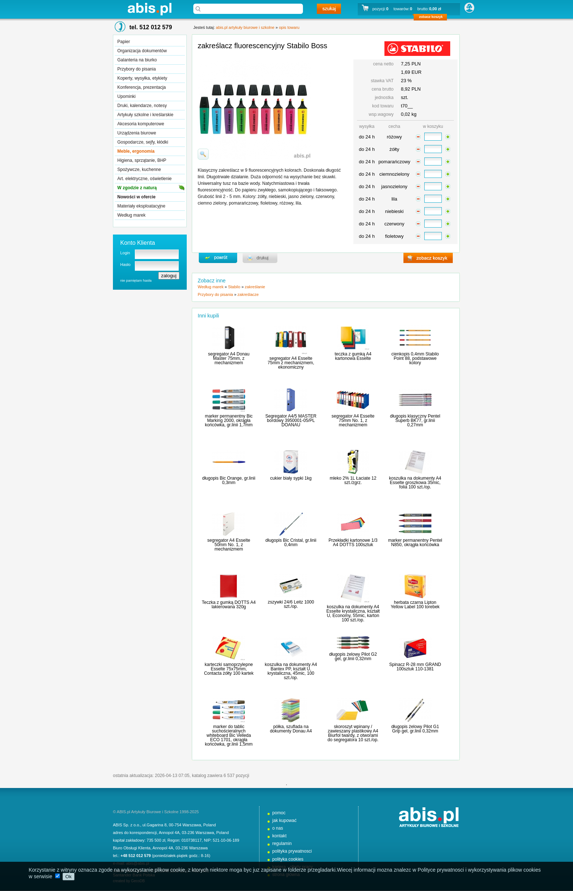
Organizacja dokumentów (142, 50)
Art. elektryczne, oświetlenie (144, 178)
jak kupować (284, 820)
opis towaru (289, 27)
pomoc (278, 812)
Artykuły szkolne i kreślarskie (145, 114)
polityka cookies (287, 859)
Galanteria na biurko (137, 59)
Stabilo (234, 287)
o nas (277, 828)
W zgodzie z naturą (137, 187)
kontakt (279, 835)
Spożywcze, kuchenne (139, 169)
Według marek (131, 215)
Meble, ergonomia (136, 151)
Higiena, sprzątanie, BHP (141, 160)
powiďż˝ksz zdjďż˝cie (203, 154)
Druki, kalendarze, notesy (142, 105)
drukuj (260, 258)
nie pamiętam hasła (136, 280)
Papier (123, 41)
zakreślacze (248, 294)
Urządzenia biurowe (136, 133)
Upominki (126, 96)
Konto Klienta (137, 243)
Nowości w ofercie (136, 196)
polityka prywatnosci (292, 851)
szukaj (329, 9)
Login (125, 253)
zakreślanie (255, 287)
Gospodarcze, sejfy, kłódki (142, 142)
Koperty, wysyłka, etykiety (142, 78)
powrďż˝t (218, 258)
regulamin (282, 843)
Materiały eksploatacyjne (141, 206)
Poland (209, 825)
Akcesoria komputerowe (140, 123)
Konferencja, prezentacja (141, 87)
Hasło (125, 264)
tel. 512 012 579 (150, 27)
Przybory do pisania (136, 69)
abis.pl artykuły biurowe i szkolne (149, 9)
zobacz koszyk (432, 18)
